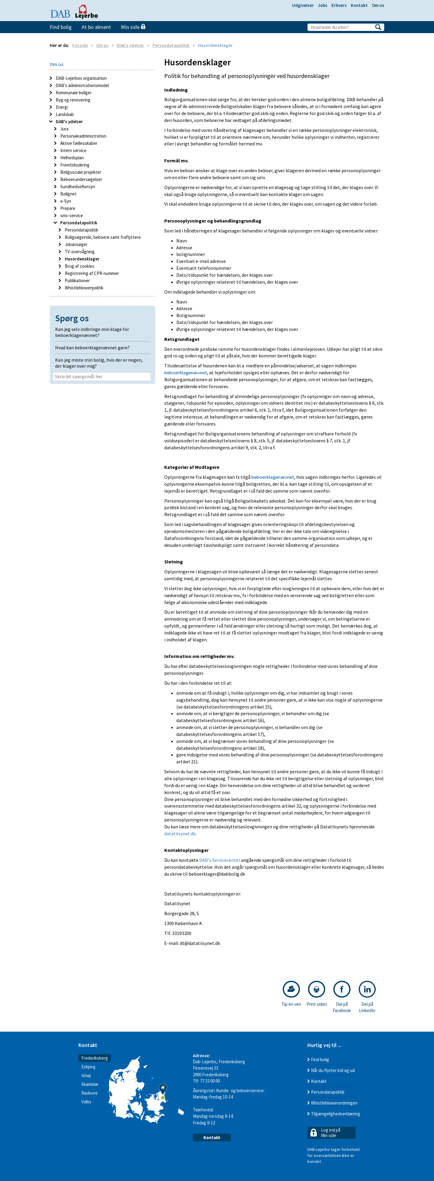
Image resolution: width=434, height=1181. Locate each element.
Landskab (64, 114)
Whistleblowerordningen (334, 1103)
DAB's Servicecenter (219, 860)
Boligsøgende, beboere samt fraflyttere (102, 237)
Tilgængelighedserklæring (335, 1114)
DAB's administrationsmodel (82, 85)
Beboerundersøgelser (80, 179)
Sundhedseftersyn (77, 186)
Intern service (72, 150)
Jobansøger (75, 244)
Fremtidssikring (74, 165)
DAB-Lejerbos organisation (81, 78)
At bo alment (96, 26)
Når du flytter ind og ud (333, 1070)
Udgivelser (303, 5)
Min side (133, 26)
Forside (80, 45)
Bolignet (68, 194)
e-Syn (65, 201)
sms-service (71, 215)
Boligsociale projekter (80, 172)
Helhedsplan (71, 157)
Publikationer (77, 280)
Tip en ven (291, 994)
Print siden (317, 994)
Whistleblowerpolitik (83, 288)
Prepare (67, 208)
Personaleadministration (82, 136)
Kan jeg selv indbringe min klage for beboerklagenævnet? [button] (92, 332)
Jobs (322, 5)
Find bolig (61, 26)
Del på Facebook (342, 997)
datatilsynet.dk (180, 833)
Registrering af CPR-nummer (91, 273)
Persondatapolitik (171, 45)
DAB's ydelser (130, 45)
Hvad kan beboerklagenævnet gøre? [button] (92, 347)
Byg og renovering (72, 100)
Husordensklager (81, 259)
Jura (63, 129)
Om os (378, 5)
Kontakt (359, 5)
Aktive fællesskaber (78, 143)
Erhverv (339, 5)
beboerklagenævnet (185, 372)
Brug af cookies (79, 266)
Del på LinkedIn (367, 997)
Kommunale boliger (73, 92)
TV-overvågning (79, 251)
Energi (61, 107)
